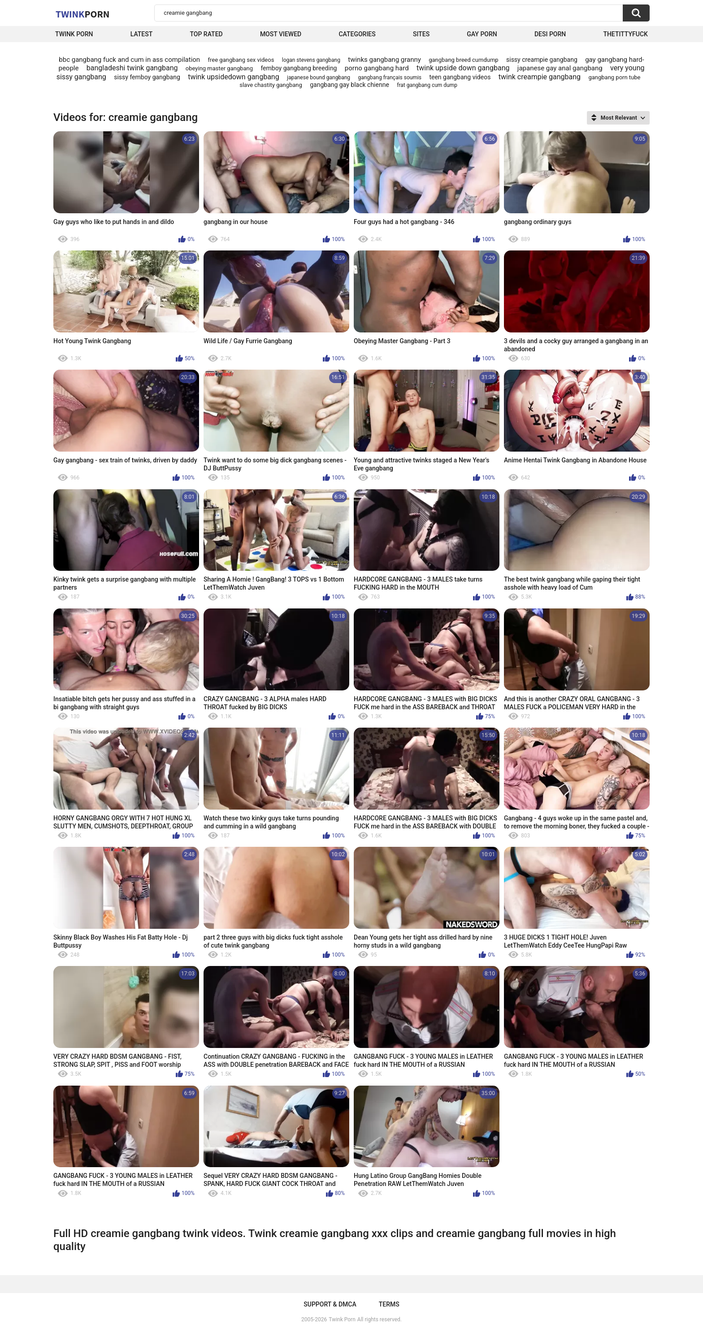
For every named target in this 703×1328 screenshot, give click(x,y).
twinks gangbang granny (384, 60)
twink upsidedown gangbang (233, 77)
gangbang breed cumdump (463, 59)
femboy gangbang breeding (298, 68)
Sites (421, 34)
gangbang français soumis (389, 77)
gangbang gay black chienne (349, 84)
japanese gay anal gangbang (560, 68)
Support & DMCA (330, 1304)
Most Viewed (280, 34)
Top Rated (206, 34)
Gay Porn (482, 34)
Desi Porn (550, 34)
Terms (389, 1304)
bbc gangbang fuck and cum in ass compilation (129, 60)
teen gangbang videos (459, 77)
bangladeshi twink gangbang (132, 68)
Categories (356, 34)
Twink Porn (74, 34)
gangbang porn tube (614, 77)
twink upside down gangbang (463, 68)
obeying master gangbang (219, 68)
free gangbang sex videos (241, 59)
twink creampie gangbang (540, 77)
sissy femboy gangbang (147, 77)
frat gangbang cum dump (427, 85)
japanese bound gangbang (318, 77)
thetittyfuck (625, 34)
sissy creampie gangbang (541, 59)
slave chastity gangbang (270, 85)
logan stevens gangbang (311, 60)
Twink (82, 14)
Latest (141, 34)
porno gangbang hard (377, 68)
